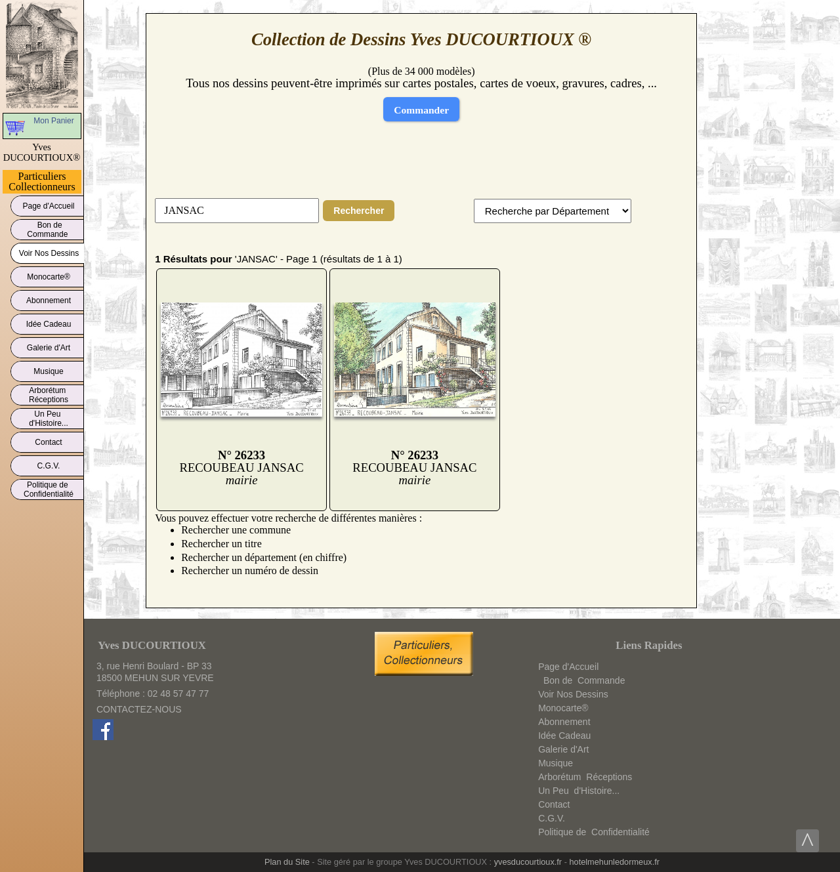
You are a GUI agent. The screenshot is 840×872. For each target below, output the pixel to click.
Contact (48, 439)
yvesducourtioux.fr (528, 862)
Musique (48, 369)
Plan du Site (287, 862)
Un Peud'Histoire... (48, 418)
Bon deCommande (48, 229)
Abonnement (48, 298)
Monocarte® (48, 274)
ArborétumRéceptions (48, 395)
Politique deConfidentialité (49, 489)
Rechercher (358, 210)
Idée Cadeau (48, 321)
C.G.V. (48, 463)
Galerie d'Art (48, 345)
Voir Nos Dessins (49, 251)
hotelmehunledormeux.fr (614, 862)
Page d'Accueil (48, 203)
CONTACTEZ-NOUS (139, 709)
